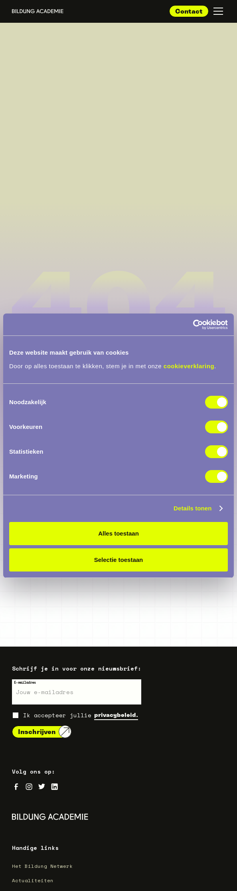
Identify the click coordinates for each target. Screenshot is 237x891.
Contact (189, 11)
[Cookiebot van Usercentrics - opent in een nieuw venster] (193, 324)
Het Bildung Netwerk (42, 865)
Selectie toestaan (118, 559)
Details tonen (192, 508)
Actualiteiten (32, 880)
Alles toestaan (118, 533)
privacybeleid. (116, 714)
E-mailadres (25, 682)
